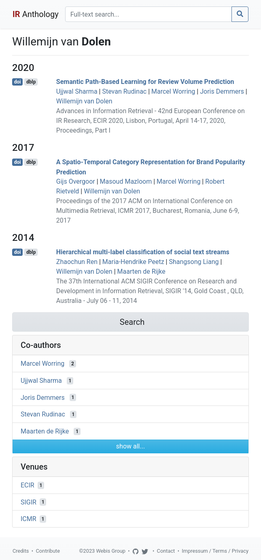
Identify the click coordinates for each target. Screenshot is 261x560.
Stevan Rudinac (124, 91)
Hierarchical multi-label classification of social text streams (142, 252)
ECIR (27, 485)
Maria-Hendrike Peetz (133, 262)
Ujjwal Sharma (77, 91)
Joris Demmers (222, 91)
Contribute (48, 551)
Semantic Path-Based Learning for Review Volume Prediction (145, 82)
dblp (31, 82)
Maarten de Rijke (141, 271)
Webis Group (110, 551)
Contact (166, 551)
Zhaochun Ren (77, 262)
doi (17, 82)
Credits (21, 551)
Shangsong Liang (194, 262)
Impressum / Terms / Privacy (215, 551)
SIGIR (28, 502)
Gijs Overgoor (75, 181)
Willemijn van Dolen (84, 101)
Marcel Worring (173, 91)
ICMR (28, 519)
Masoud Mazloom (126, 181)
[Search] (148, 14)
